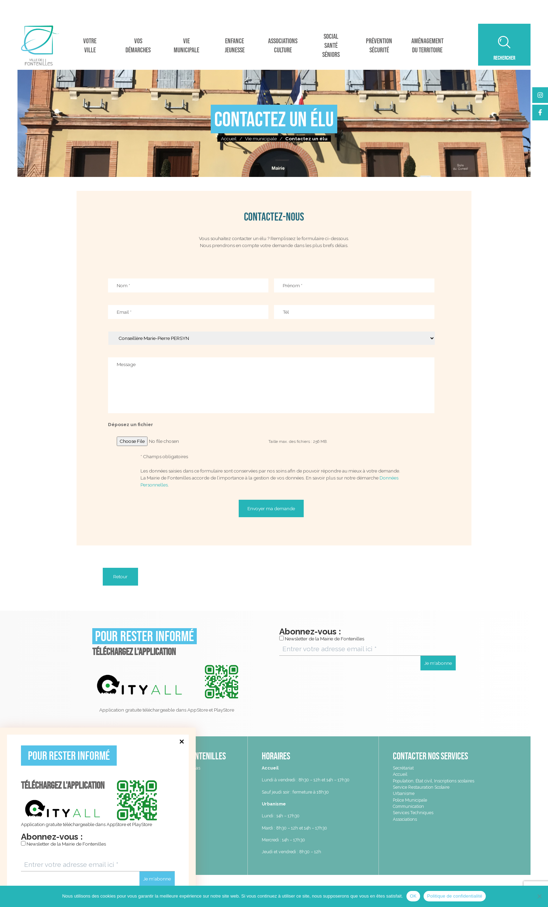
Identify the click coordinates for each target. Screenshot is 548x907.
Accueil (229, 138)
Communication (408, 806)
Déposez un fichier (130, 424)
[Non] (539, 896)
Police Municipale (410, 800)
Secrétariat (403, 768)
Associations (405, 819)
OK (413, 896)
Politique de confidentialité (454, 896)
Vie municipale (261, 138)
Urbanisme (403, 793)
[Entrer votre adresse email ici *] (98, 864)
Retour (120, 576)
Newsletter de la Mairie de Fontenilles (63, 844)
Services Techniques (413, 812)
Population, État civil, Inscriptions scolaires (433, 780)
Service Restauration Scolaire (421, 787)
